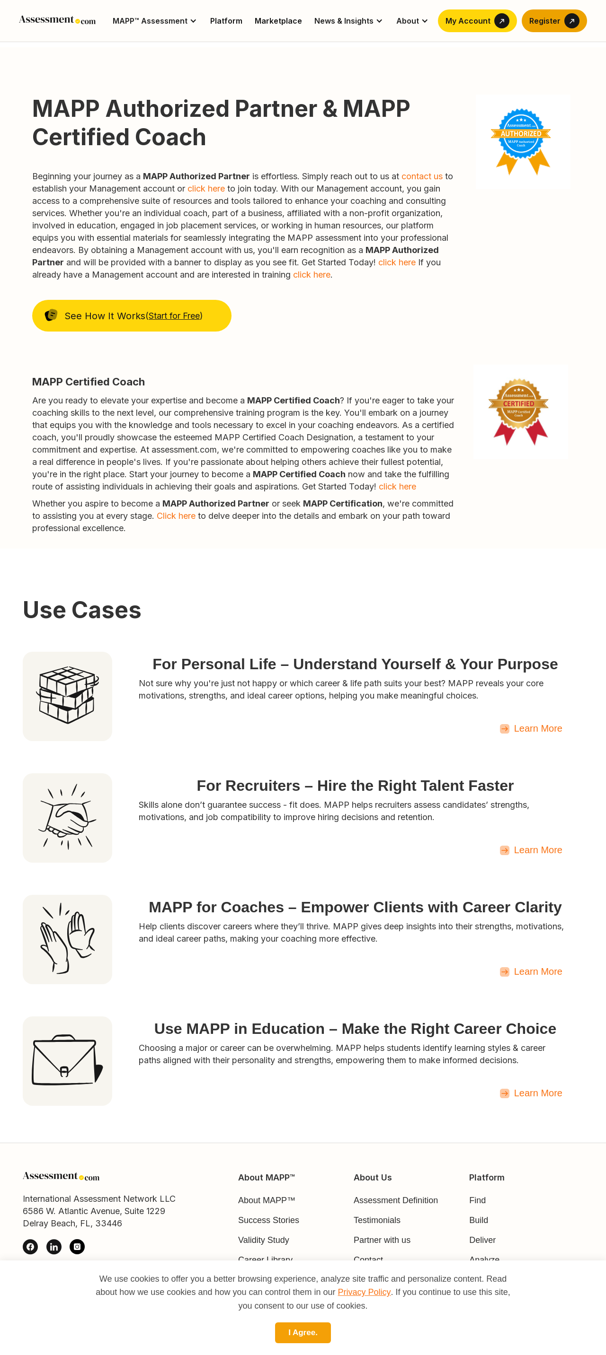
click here (206, 188)
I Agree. (303, 1332)
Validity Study (263, 1240)
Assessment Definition (396, 1200)
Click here (176, 516)
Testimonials (377, 1220)
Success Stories (268, 1220)
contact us (423, 176)
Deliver (482, 1240)
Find (477, 1200)
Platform (226, 21)
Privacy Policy (364, 1292)
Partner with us (382, 1240)
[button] (155, 20)
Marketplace (278, 21)
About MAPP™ (266, 1200)
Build (478, 1220)
